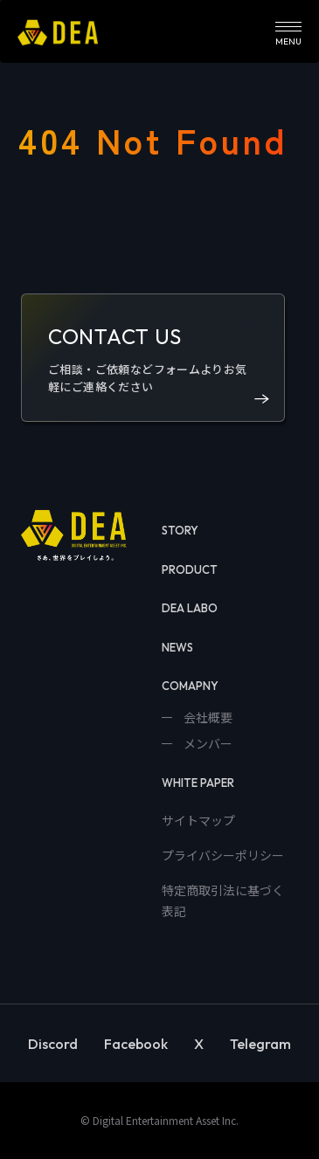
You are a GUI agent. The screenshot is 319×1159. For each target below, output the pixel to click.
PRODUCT (190, 569)
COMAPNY (190, 686)
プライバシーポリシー (223, 855)
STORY (180, 530)
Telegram (260, 1043)
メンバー (206, 743)
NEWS (177, 647)
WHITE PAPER (198, 783)
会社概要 (206, 717)
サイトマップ (198, 820)
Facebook (136, 1043)
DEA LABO (190, 608)
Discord (53, 1043)
